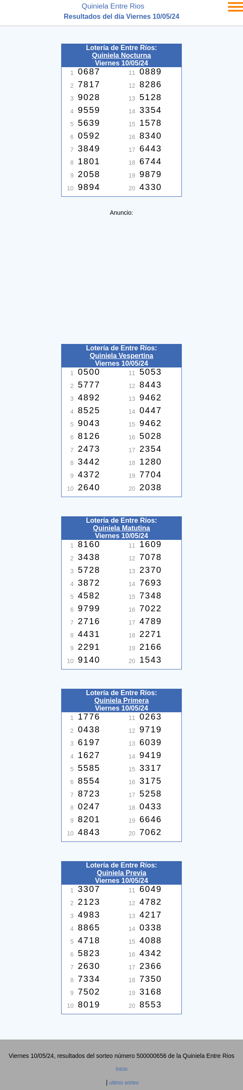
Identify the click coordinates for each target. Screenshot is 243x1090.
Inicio (121, 1069)
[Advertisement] (121, 276)
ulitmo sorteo (124, 1083)
